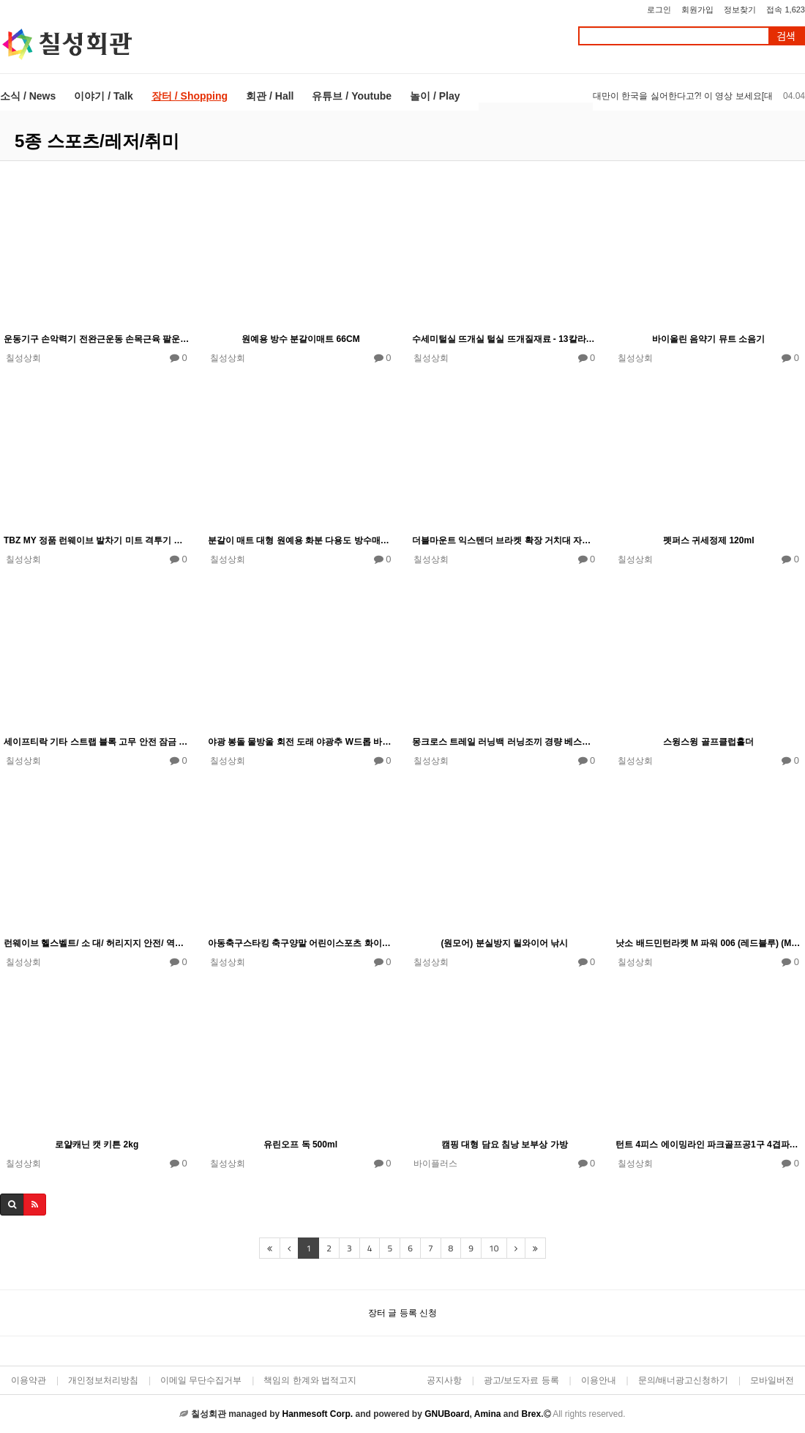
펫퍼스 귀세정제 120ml (709, 540)
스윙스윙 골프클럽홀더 (708, 742)
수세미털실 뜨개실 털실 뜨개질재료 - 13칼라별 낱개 (505, 339)
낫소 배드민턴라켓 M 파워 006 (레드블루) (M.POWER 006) (708, 943)
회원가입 (697, 9)
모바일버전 (772, 1380)
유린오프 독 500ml (300, 1144)
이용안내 (598, 1380)
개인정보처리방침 (103, 1380)
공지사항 (444, 1380)
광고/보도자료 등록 (521, 1380)
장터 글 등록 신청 (402, 1313)
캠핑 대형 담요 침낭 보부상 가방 (504, 1144)
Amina (487, 1414)
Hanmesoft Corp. (317, 1414)
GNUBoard (446, 1414)
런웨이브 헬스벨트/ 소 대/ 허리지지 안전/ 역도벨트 (97, 943)
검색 (785, 36)
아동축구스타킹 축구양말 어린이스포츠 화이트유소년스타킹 (301, 943)
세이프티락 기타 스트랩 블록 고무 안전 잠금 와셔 (97, 742)
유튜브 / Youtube (352, 96)
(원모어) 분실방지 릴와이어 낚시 (504, 943)
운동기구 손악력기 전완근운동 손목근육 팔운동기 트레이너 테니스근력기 (97, 339)
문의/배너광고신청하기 (683, 1380)
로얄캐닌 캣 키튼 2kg (97, 1144)
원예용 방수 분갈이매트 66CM (301, 339)
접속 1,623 (785, 9)
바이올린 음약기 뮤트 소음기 (708, 339)
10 (493, 1248)
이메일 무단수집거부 (201, 1380)
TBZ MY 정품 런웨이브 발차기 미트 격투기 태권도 (97, 540)
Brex (531, 1414)
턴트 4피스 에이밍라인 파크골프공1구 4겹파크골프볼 (708, 1144)
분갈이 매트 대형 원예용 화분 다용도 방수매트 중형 (301, 540)
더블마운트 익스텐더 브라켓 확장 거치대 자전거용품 (505, 540)
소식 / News (28, 96)
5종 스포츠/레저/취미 (97, 141)
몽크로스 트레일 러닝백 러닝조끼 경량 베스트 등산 (505, 742)
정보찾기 (740, 9)
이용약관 (28, 1380)
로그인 (659, 9)
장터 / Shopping (189, 96)
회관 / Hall (269, 96)
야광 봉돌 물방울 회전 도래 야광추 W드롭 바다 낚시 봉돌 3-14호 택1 (301, 742)
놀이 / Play (435, 96)
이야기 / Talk (103, 96)
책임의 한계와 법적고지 (309, 1380)
